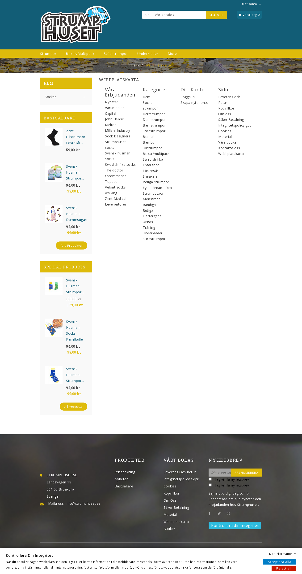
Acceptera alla (279, 562)
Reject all (283, 568)
